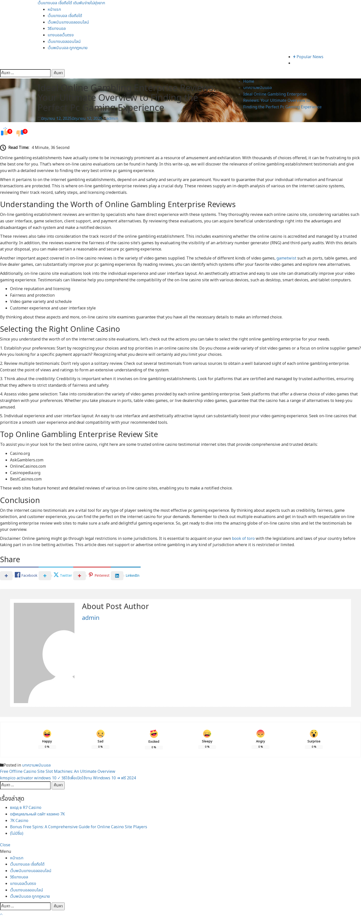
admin (112, 119)
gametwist (286, 258)
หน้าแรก (54, 10)
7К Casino (19, 821)
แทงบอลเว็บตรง (61, 35)
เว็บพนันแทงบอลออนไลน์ (68, 22)
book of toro (243, 539)
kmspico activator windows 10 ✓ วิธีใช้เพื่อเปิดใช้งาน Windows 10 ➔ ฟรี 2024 (68, 778)
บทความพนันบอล (36, 765)
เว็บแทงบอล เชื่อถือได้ (65, 16)
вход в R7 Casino (25, 808)
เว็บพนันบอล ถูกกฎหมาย (67, 48)
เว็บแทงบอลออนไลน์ (64, 42)
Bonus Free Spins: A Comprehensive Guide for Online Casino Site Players (78, 827)
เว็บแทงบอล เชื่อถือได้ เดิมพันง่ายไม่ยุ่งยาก (71, 3)
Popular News (308, 57)
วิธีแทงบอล (57, 29)
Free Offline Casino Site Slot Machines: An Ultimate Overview (57, 772)
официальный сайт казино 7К (37, 814)
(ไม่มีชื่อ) (16, 833)
